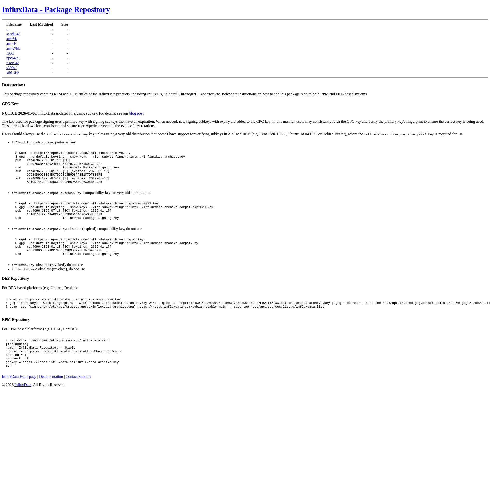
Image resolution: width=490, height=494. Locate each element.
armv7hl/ (13, 48)
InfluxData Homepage (19, 405)
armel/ (11, 44)
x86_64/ (12, 73)
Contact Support (78, 405)
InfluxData (22, 414)
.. (7, 29)
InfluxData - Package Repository (56, 9)
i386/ (10, 53)
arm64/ (11, 39)
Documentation (51, 405)
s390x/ (11, 68)
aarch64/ (13, 34)
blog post (136, 113)
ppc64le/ (13, 58)
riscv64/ (12, 63)
